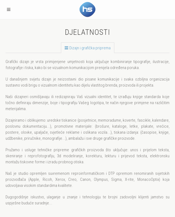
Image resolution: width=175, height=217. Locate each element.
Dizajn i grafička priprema (90, 47)
